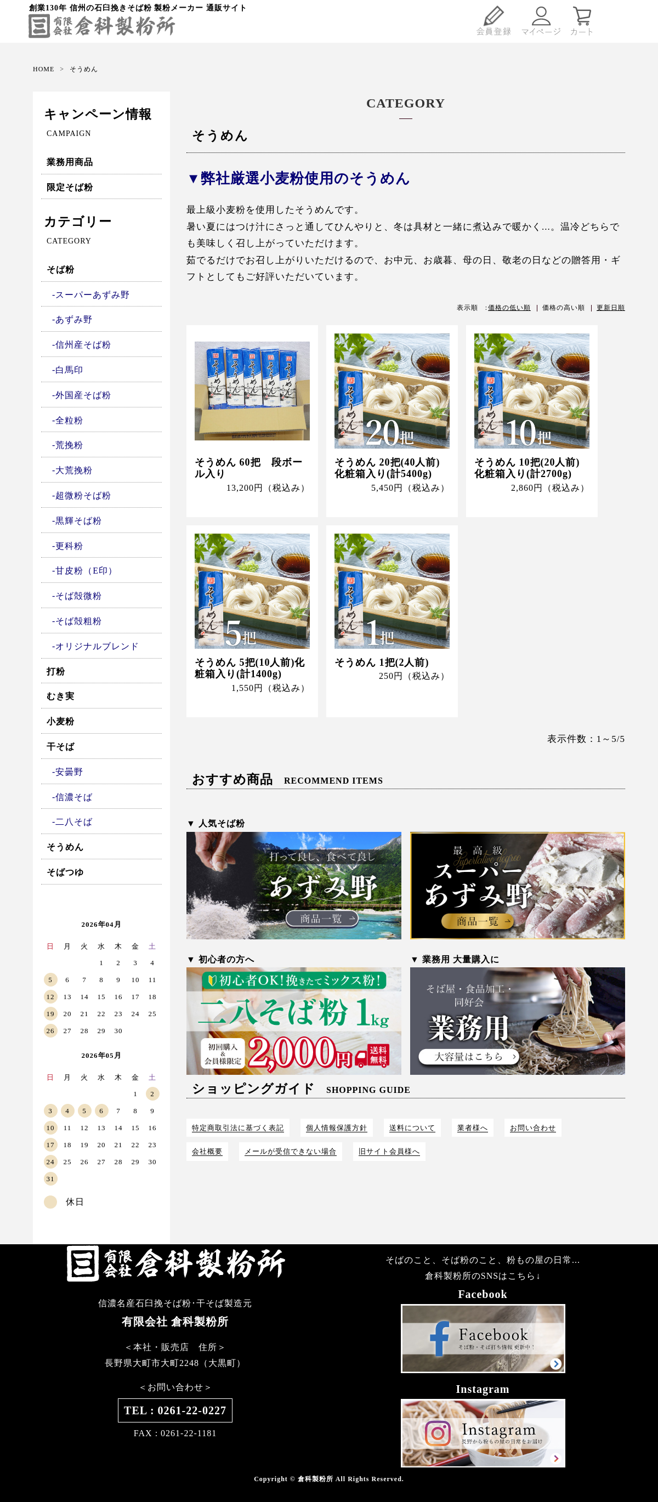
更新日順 (611, 307)
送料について (412, 1128)
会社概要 (207, 1151)
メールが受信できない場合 (291, 1151)
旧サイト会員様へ (389, 1151)
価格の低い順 (509, 307)
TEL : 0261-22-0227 (175, 1410)
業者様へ (472, 1128)
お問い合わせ (533, 1128)
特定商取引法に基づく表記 (238, 1128)
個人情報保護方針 (336, 1128)
